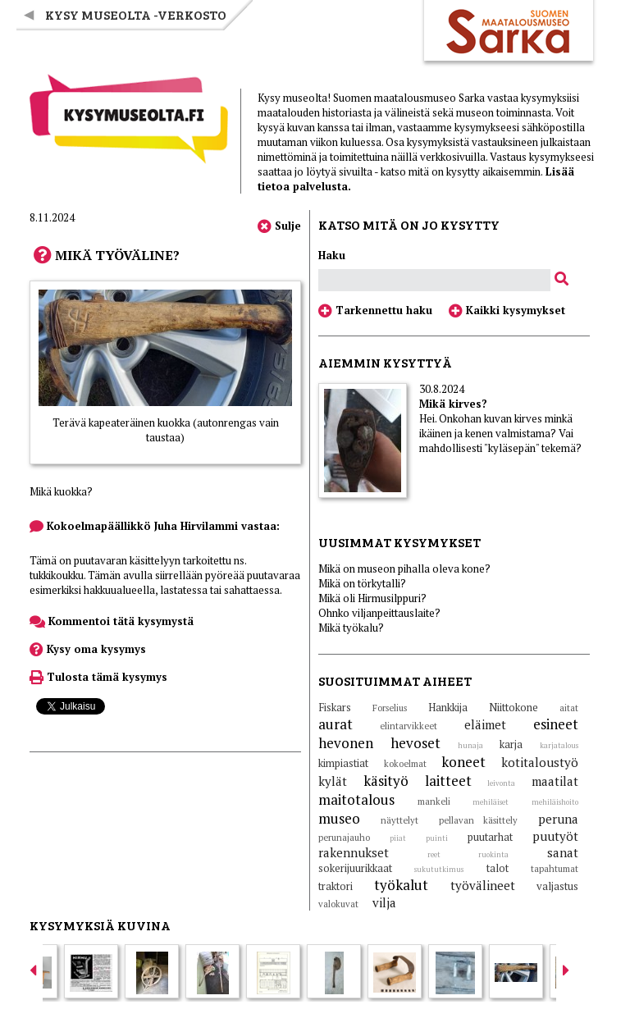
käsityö (386, 780)
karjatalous (559, 746)
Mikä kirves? (453, 403)
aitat (568, 708)
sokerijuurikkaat (355, 868)
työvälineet (482, 885)
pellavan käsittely (478, 820)
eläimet (485, 724)
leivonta (501, 783)
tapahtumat (554, 868)
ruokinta (493, 855)
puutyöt (555, 836)
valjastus (557, 886)
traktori (335, 886)
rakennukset (353, 852)
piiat (398, 838)
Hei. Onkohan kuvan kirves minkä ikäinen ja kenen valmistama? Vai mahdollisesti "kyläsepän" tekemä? (500, 433)
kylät (332, 781)
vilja (384, 902)
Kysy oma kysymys (88, 649)
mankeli (434, 801)
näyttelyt (399, 820)
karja (511, 744)
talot (497, 868)
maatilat (555, 781)
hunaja (470, 746)
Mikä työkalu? (351, 627)
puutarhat (490, 836)
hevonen (345, 742)
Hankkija (448, 707)
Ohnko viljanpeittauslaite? (379, 612)
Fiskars (334, 707)
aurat (335, 724)
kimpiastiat (343, 763)
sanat (562, 852)
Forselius (389, 708)
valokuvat (338, 904)
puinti (437, 838)
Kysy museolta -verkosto (135, 14)
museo (339, 818)
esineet (555, 724)
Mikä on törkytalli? (362, 583)
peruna (558, 819)
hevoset (415, 742)
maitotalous (356, 799)
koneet (463, 761)
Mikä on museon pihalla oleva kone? (404, 568)
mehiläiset (490, 802)
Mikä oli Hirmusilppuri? (372, 598)
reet (434, 855)
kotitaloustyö (539, 762)
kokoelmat (405, 763)
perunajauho (344, 837)
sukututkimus (438, 869)
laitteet (448, 780)
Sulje (279, 225)
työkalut (401, 884)
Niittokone (513, 707)
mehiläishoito (555, 802)
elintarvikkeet (408, 726)
